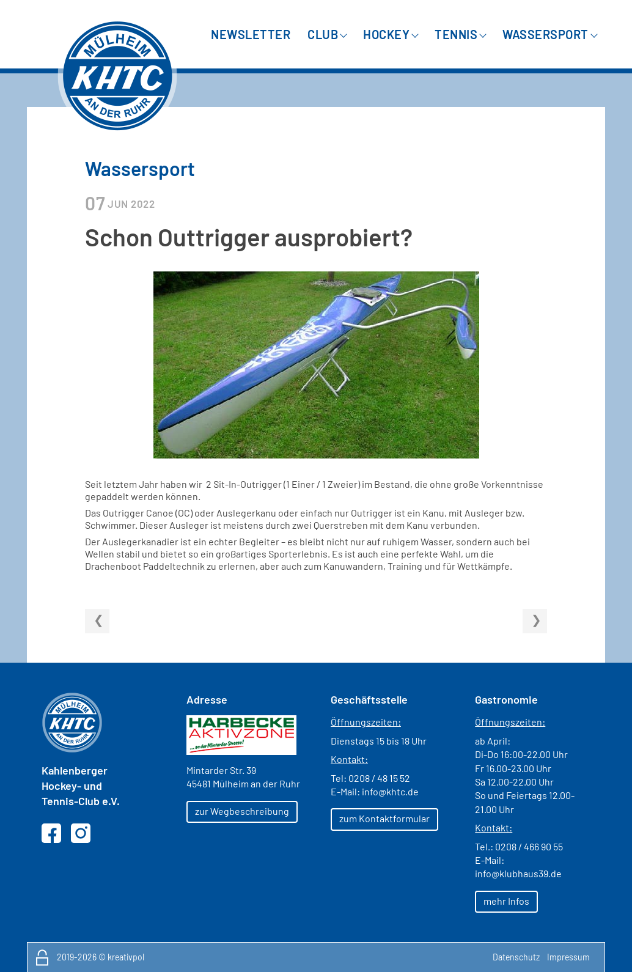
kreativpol (126, 957)
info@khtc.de (390, 791)
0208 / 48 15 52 (379, 778)
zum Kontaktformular (384, 818)
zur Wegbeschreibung (242, 811)
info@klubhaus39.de (518, 873)
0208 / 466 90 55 (529, 846)
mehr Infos (506, 901)
